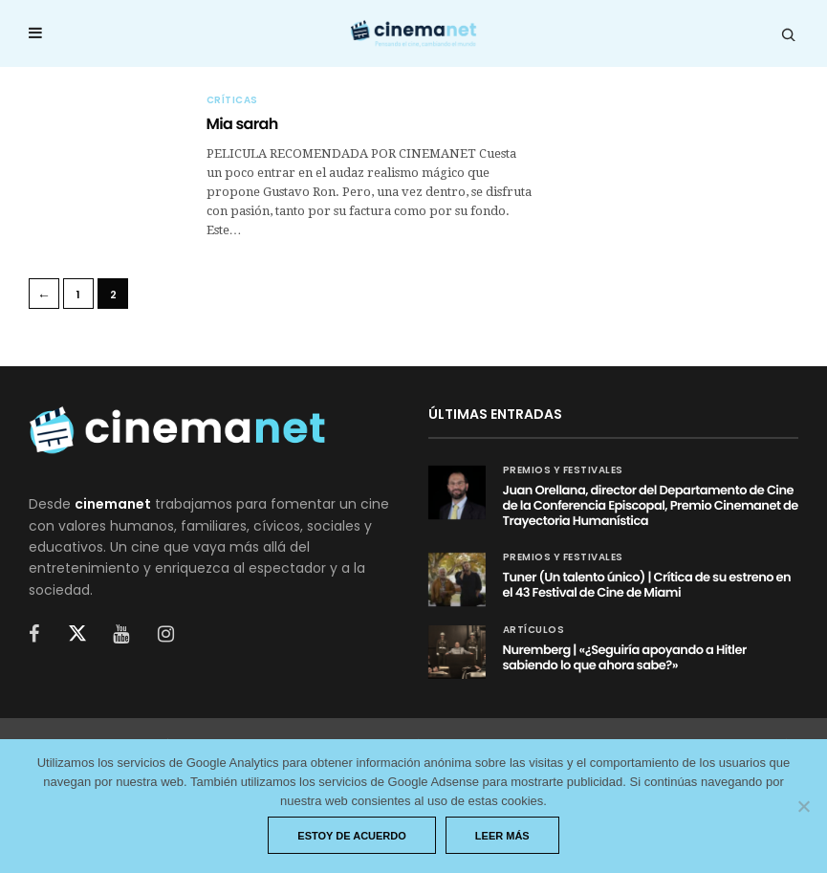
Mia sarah (242, 124)
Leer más (502, 835)
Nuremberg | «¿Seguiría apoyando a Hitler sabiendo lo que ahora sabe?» (625, 657)
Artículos (534, 630)
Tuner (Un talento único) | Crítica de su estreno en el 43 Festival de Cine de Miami (647, 584)
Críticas (232, 100)
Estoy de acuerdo (351, 835)
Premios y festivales (563, 470)
